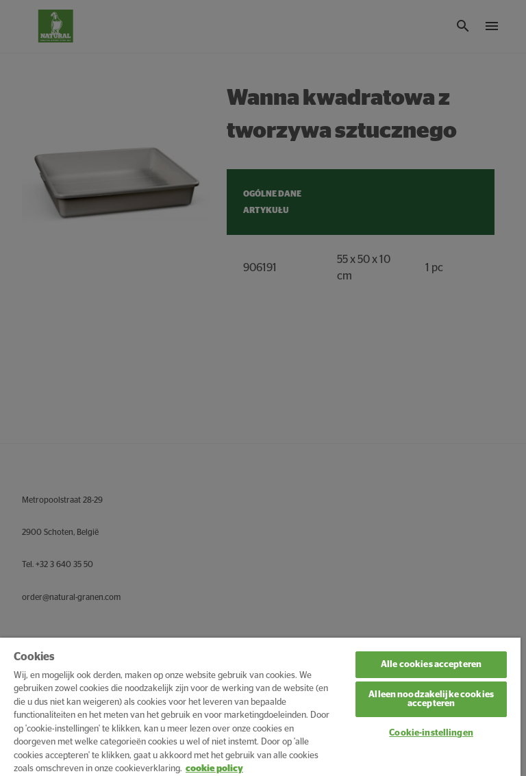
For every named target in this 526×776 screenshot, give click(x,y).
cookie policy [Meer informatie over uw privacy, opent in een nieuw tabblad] (214, 768)
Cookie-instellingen (431, 733)
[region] (260, 707)
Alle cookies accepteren (431, 664)
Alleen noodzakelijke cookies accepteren (431, 699)
